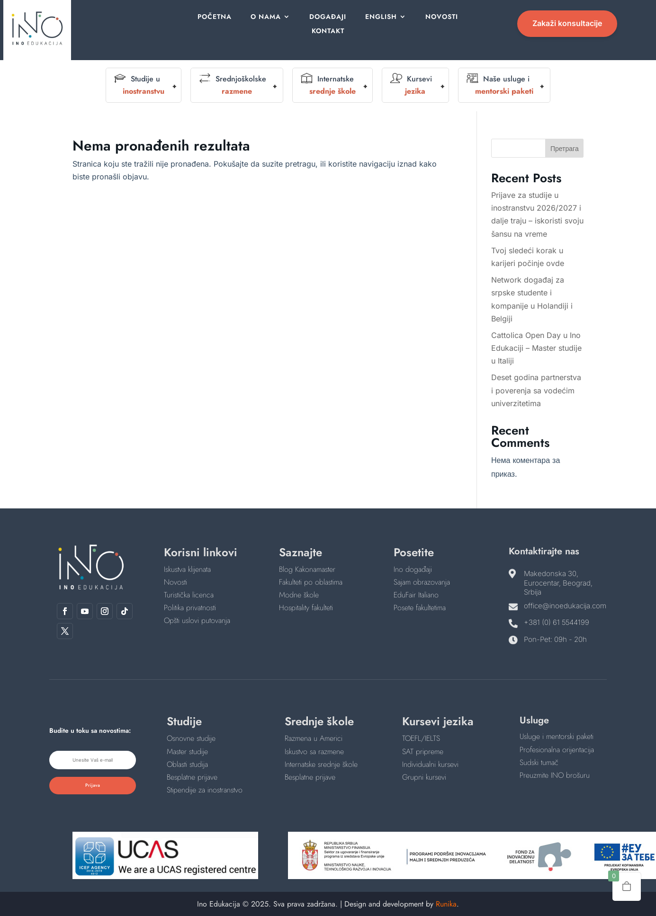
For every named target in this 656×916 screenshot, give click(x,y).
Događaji (328, 17)
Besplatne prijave (192, 777)
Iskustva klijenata (187, 569)
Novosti (439, 17)
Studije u (139, 85)
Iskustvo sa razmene (314, 751)
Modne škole (299, 594)
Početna (220, 17)
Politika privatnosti (190, 607)
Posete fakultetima (420, 607)
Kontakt (328, 31)
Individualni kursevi (430, 764)
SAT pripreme (422, 751)
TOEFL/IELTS (421, 738)
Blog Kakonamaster (307, 569)
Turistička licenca (189, 594)
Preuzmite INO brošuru (555, 775)
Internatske (328, 85)
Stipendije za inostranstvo (205, 789)
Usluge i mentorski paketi (556, 736)
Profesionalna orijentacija (557, 749)
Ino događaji (413, 569)
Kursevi (411, 85)
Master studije (187, 751)
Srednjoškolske (232, 85)
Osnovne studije (191, 738)
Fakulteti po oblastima (310, 582)
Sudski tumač (539, 762)
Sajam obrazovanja (422, 582)
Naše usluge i (500, 85)
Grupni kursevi (424, 777)
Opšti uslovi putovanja (197, 620)
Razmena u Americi (313, 738)
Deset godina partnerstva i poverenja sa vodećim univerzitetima (536, 390)
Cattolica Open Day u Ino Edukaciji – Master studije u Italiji (536, 347)
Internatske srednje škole (321, 764)
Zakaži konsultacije (567, 23)
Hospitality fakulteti (306, 607)
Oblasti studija (187, 764)
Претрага (564, 148)
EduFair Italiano (416, 594)
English (379, 17)
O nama (268, 17)
